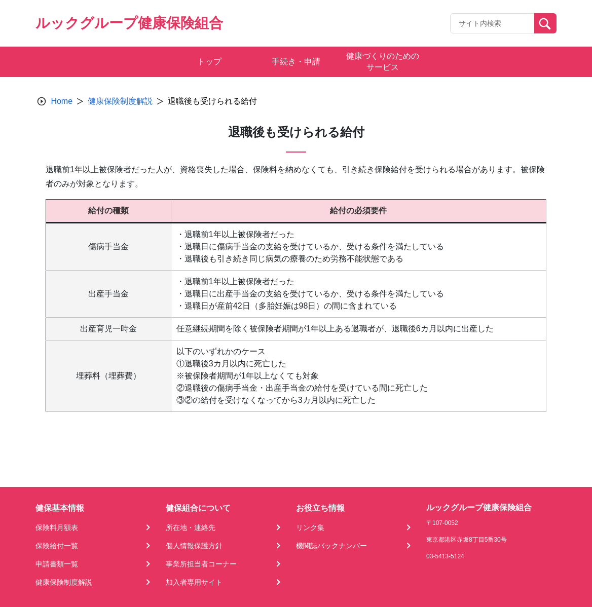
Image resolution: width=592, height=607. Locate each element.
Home (61, 101)
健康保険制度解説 (120, 101)
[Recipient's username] (492, 23)
